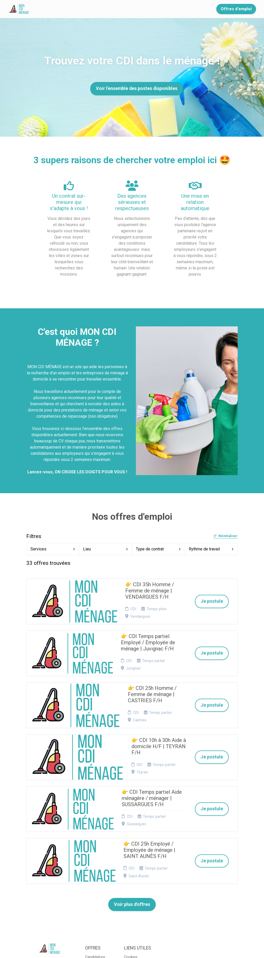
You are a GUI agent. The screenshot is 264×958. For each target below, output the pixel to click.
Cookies (130, 875)
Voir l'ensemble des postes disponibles (136, 88)
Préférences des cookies (134, 899)
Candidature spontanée (95, 877)
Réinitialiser (225, 536)
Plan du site (133, 881)
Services (52, 549)
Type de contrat (158, 549)
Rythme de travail (211, 549)
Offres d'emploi (236, 8)
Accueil (49, 8)
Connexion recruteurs (133, 889)
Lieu (105, 549)
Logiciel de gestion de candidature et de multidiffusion (132, 949)
